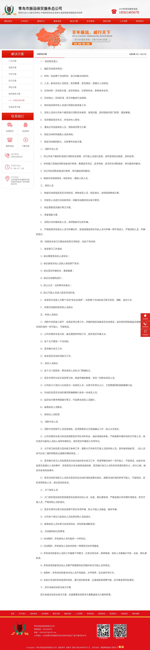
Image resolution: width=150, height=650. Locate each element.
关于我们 (22, 614)
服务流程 (107, 21)
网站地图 (135, 614)
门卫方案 (12, 61)
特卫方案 (12, 81)
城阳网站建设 (106, 647)
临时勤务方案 (14, 94)
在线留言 (124, 614)
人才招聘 (123, 21)
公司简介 (25, 21)
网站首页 (8, 21)
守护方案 (12, 74)
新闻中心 (41, 21)
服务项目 (57, 21)
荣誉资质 (90, 614)
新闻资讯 (101, 614)
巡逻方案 (12, 67)
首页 (137, 54)
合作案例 (90, 21)
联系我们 (140, 21)
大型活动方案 (19, 100)
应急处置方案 (14, 107)
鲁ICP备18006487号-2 (81, 647)
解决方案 (74, 21)
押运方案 (12, 87)
